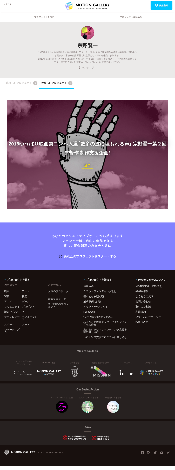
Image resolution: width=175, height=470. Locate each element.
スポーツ (9, 328)
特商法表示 (142, 326)
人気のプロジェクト (58, 296)
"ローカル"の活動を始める (98, 320)
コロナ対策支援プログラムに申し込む (105, 341)
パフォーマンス (29, 322)
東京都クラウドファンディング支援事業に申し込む (105, 335)
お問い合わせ (143, 305)
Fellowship (89, 315)
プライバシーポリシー (148, 320)
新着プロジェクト (58, 303)
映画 (6, 295)
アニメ (8, 305)
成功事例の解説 (92, 305)
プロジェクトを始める (131, 21)
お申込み (88, 290)
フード (26, 328)
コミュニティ (12, 310)
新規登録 (161, 5)
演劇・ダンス (11, 315)
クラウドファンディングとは (100, 295)
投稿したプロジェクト (56, 87)
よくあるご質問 (144, 300)
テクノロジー (12, 320)
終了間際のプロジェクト (58, 309)
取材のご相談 (143, 310)
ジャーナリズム (12, 335)
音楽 (24, 300)
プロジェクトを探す (44, 21)
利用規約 (141, 315)
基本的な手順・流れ (94, 300)
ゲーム (26, 305)
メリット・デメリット (95, 310)
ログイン (9, 5)
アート (26, 295)
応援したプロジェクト (21, 87)
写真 (6, 300)
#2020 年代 (142, 295)
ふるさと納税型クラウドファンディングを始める (105, 327)
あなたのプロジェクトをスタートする (87, 260)
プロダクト (28, 310)
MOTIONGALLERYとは (149, 290)
